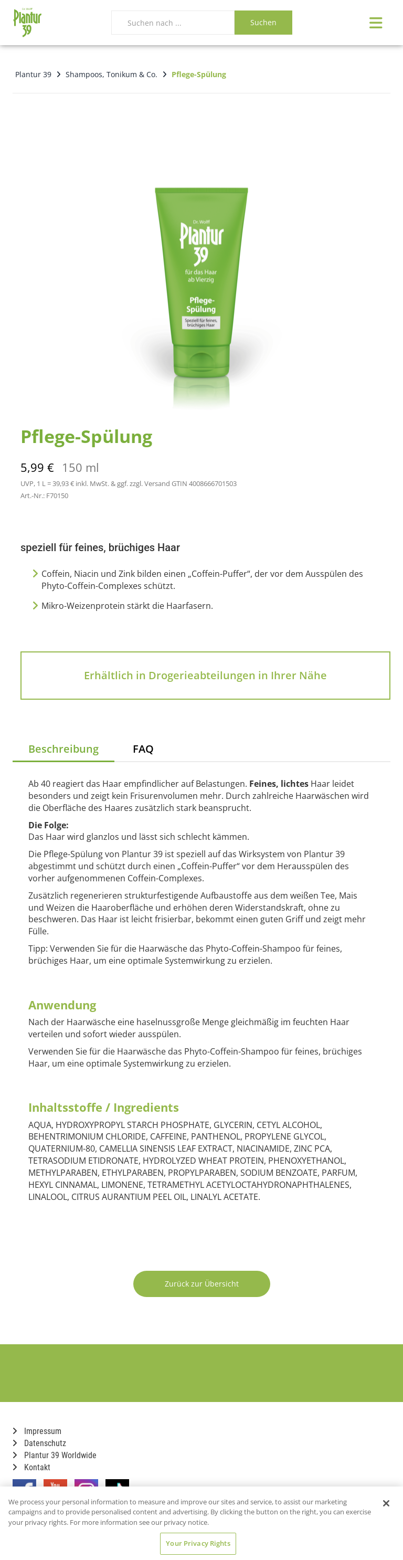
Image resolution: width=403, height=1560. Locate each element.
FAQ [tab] (143, 749)
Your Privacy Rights (198, 1543)
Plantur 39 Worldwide (55, 1455)
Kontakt (31, 1467)
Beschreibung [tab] (63, 749)
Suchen (263, 22)
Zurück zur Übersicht (202, 1284)
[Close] (386, 1503)
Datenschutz (39, 1443)
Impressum (37, 1431)
